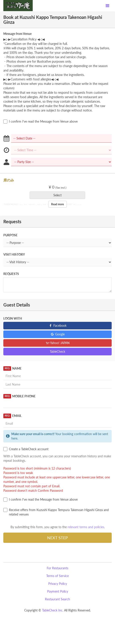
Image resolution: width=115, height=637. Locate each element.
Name (12, 368)
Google (57, 334)
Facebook (57, 325)
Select (59, 195)
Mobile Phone (19, 396)
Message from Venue (17, 34)
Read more (57, 204)
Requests (11, 274)
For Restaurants (57, 568)
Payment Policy (57, 591)
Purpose (10, 235)
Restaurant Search (57, 599)
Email (12, 416)
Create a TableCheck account (25, 449)
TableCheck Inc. (52, 610)
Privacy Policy (57, 583)
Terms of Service (57, 576)
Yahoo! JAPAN (57, 343)
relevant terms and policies (86, 527)
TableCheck (57, 351)
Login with (12, 318)
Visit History (14, 254)
